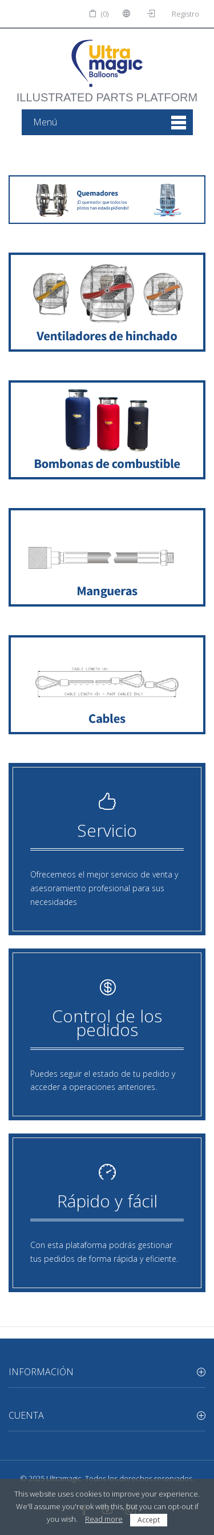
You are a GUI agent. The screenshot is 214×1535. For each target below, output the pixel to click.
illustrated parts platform (107, 91)
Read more (104, 1519)
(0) (98, 14)
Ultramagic (64, 1478)
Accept (149, 1520)
